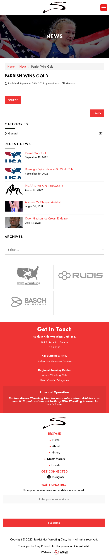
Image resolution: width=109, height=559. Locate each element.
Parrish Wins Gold (36, 153)
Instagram (58, 477)
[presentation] (54, 510)
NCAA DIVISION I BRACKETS (44, 185)
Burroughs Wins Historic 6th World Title (49, 169)
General (70, 83)
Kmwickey (53, 83)
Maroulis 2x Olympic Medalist (42, 202)
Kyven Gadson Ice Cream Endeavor (47, 218)
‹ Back (97, 113)
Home (11, 67)
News (22, 67)
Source (13, 100)
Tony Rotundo (43, 546)
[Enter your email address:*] (54, 499)
